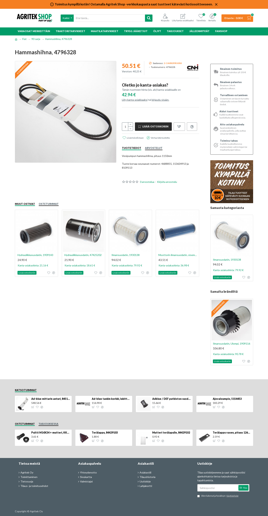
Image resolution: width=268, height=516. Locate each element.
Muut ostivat (25, 203)
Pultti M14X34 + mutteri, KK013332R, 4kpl (50, 432)
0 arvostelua (147, 181)
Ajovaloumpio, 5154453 (227, 398)
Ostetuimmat (49, 203)
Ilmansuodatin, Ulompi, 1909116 (231, 343)
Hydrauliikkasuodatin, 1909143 (35, 255)
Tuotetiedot (131, 147)
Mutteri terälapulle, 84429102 (171, 432)
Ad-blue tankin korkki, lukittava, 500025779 (111, 398)
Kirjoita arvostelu (167, 181)
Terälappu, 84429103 (105, 432)
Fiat (24, 38)
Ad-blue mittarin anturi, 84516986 (50, 398)
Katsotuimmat (26, 390)
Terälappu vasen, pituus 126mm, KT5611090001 (232, 432)
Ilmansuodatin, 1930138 (125, 255)
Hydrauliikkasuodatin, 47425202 (83, 255)
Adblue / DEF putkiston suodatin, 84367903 (171, 398)
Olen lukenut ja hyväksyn (218, 496)
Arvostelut (153, 147)
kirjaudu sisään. (160, 99)
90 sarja (35, 38)
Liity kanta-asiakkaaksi (135, 99)
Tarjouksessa (48, 423)
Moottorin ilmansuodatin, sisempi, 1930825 (178, 255)
